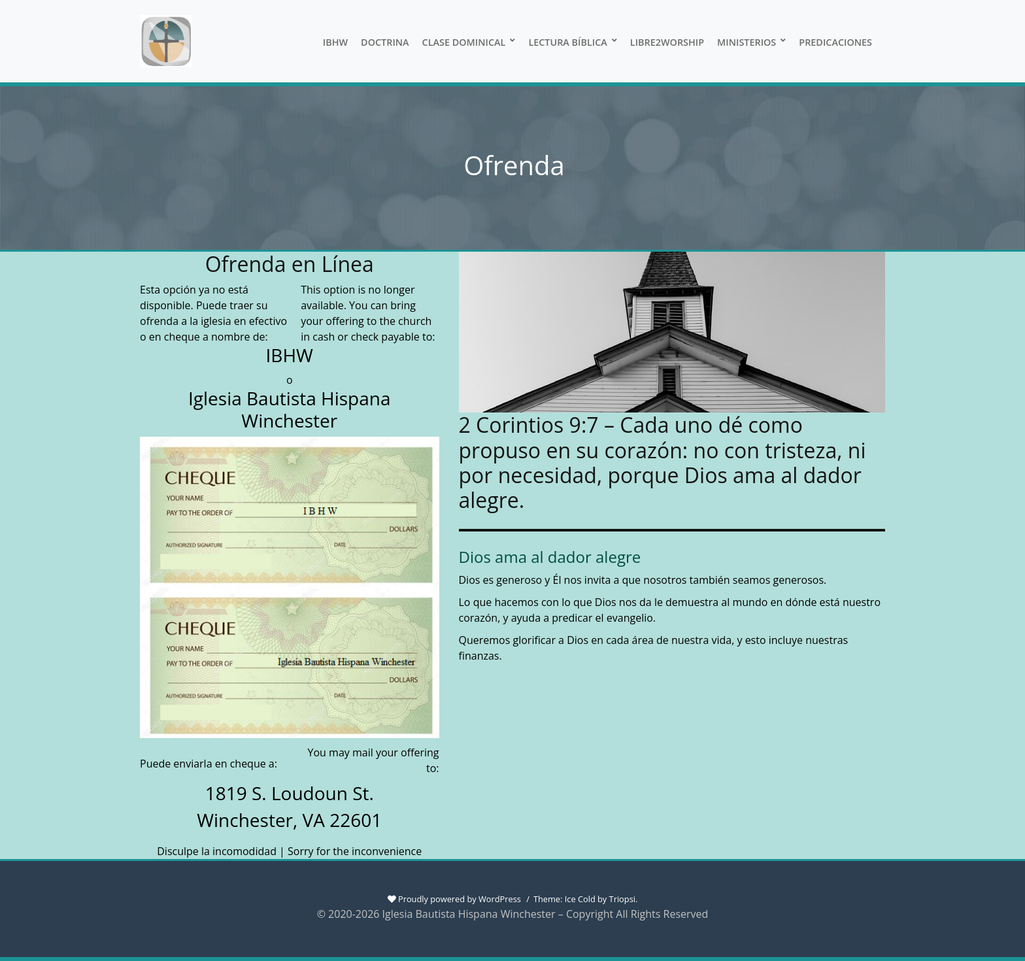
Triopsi (622, 899)
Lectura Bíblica (567, 42)
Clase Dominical (464, 42)
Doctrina (385, 42)
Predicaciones (835, 42)
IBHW (335, 42)
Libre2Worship (667, 42)
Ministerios (746, 42)
